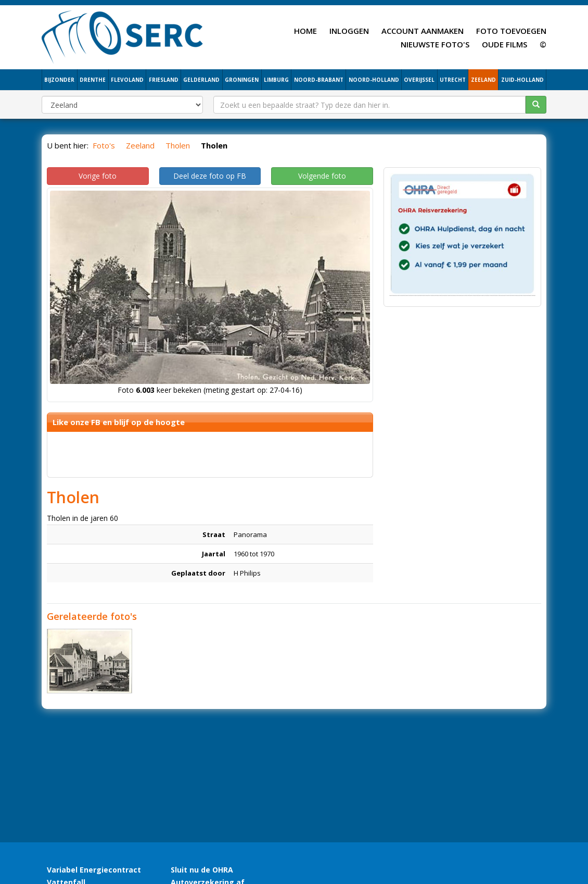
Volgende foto (322, 176)
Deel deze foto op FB (209, 176)
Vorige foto (98, 176)
